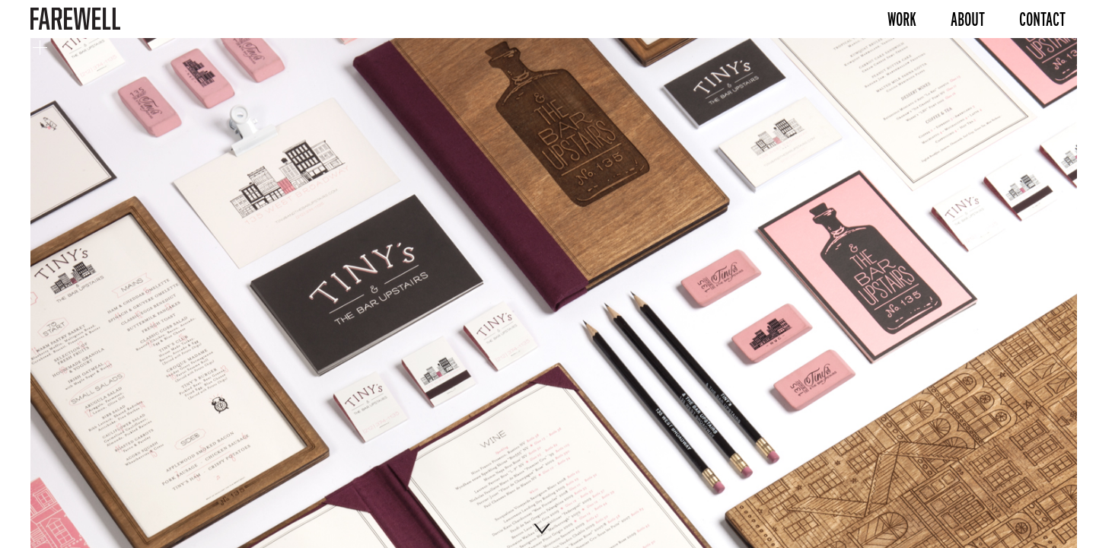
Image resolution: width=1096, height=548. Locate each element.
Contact (1042, 19)
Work (901, 19)
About (968, 19)
